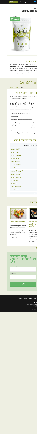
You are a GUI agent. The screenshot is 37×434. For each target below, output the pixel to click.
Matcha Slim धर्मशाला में (16, 174)
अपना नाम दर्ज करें (13, 266)
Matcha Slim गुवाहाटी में (16, 177)
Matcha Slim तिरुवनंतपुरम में (17, 171)
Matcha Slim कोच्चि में (15, 161)
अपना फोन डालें (13, 273)
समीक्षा (25, 298)
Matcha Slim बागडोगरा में (16, 180)
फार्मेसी (20, 298)
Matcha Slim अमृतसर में (16, 155)
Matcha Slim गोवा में (15, 152)
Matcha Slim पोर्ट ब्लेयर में (16, 168)
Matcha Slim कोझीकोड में (16, 165)
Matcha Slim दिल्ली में (15, 149)
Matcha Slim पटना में (15, 190)
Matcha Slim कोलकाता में (16, 158)
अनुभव (30, 298)
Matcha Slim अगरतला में (16, 186)
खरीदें (23, 284)
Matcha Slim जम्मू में (15, 183)
